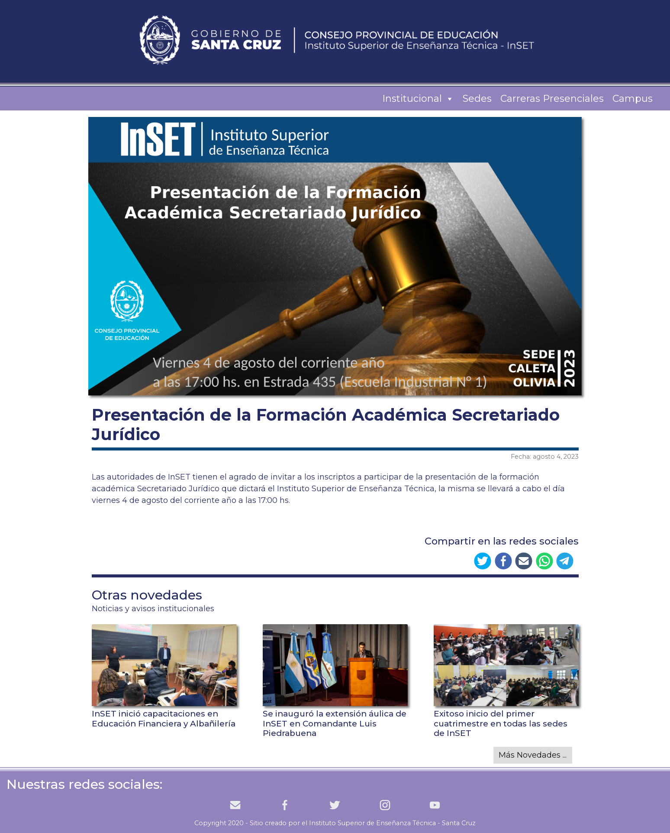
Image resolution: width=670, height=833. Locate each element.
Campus (632, 98)
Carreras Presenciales (552, 98)
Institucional (418, 98)
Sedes (477, 98)
